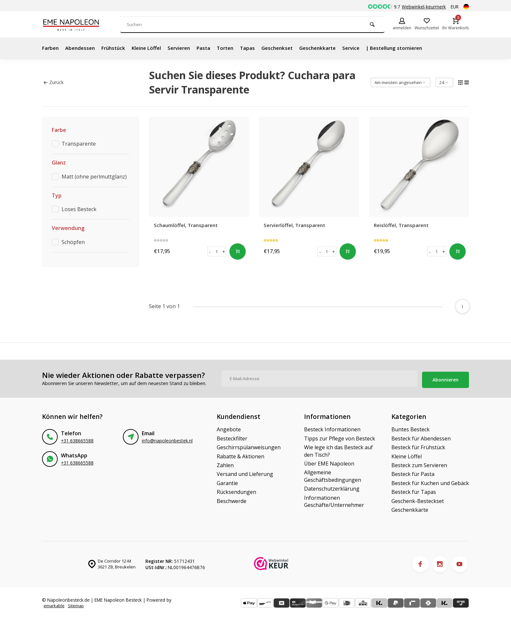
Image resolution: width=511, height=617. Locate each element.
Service (367, 47)
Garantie (227, 480)
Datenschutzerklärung (331, 486)
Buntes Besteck (410, 427)
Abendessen (82, 47)
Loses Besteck (79, 209)
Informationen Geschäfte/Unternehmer (334, 499)
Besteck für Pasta (412, 472)
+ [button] (223, 251)
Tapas (258, 47)
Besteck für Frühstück (418, 445)
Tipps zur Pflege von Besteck (339, 436)
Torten (235, 47)
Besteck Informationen (332, 427)
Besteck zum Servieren (419, 462)
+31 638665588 (77, 439)
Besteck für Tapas (413, 490)
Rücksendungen (236, 490)
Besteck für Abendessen (421, 436)
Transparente (79, 143)
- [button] (210, 251)
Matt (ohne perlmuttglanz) (94, 176)
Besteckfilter (232, 436)
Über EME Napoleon (329, 461)
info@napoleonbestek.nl (167, 439)
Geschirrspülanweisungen (249, 445)
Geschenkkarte (332, 47)
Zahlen (225, 462)
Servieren (186, 47)
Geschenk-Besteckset (417, 498)
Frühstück (117, 47)
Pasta (212, 47)
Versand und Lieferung (245, 472)
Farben (51, 47)
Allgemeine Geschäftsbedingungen (332, 474)
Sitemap (77, 604)
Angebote (229, 427)
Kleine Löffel (152, 47)
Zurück (53, 82)
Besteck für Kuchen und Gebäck (430, 480)
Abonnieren (445, 377)
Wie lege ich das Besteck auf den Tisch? (338, 449)
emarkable (55, 604)
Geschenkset (289, 47)
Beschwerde (231, 498)
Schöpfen (73, 242)
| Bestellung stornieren (414, 47)
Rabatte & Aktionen (240, 454)
